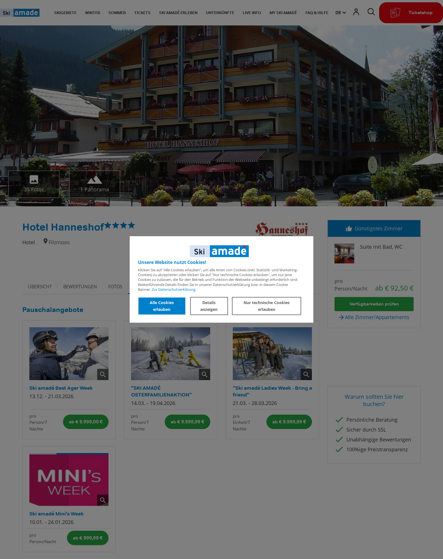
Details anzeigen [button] (209, 306)
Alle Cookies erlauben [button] (162, 306)
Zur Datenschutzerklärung (174, 289)
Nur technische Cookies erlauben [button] (267, 306)
